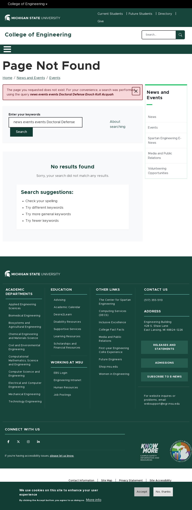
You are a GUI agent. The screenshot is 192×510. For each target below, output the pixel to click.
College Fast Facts (115, 332)
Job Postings (70, 397)
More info (93, 500)
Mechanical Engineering (24, 396)
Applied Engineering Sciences (22, 309)
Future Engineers (110, 362)
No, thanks (163, 491)
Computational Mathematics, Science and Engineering (25, 363)
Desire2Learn (70, 316)
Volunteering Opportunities (158, 173)
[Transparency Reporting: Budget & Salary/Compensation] (174, 447)
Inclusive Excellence (112, 325)
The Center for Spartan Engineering (115, 304)
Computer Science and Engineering (24, 376)
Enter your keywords (24, 116)
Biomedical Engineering (24, 318)
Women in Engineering (114, 376)
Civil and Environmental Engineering (24, 350)
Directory (165, 13)
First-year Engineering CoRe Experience (114, 352)
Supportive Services (70, 331)
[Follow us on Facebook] (8, 444)
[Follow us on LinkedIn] (39, 444)
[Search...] (159, 34)
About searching (118, 127)
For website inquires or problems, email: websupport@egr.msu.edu (162, 402)
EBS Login (70, 375)
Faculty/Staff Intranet (171, 50)
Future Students (140, 13)
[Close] (136, 93)
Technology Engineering (25, 404)
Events (54, 80)
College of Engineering (38, 35)
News (152, 119)
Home (7, 80)
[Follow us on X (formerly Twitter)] (19, 444)
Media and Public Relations (160, 158)
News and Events (135, 50)
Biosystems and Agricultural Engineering (25, 327)
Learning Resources (70, 338)
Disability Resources (70, 324)
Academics (33, 50)
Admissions (56, 50)
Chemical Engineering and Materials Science (23, 338)
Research (78, 50)
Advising (59, 302)
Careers (98, 50)
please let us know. (62, 458)
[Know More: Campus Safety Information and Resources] (143, 447)
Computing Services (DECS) (115, 315)
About (13, 50)
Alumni (116, 50)
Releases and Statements (170, 349)
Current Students (110, 13)
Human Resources (70, 389)
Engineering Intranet (70, 382)
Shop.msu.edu (115, 369)
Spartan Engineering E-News (164, 143)
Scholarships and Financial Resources (67, 348)
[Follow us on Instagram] (29, 444)
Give (101, 21)
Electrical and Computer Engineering (25, 387)
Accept (142, 491)
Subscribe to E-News (167, 378)
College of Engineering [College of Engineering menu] (26, 4)
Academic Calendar (70, 309)
